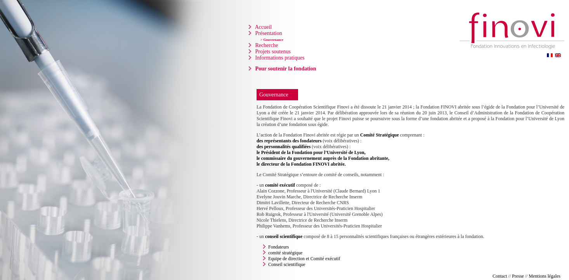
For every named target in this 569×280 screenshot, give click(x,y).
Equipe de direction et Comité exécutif (304, 258)
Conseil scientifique (286, 264)
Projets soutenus (272, 51)
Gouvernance (273, 95)
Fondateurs (278, 247)
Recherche (266, 45)
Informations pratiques (279, 58)
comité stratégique (285, 253)
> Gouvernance (271, 40)
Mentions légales (544, 276)
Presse (518, 276)
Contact (500, 276)
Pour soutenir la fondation (285, 69)
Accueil (263, 27)
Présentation (268, 33)
